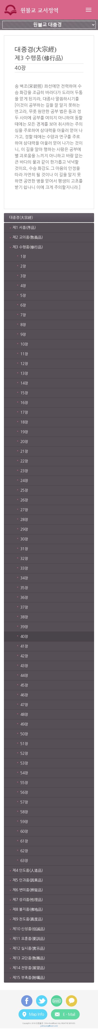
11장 (24, 354)
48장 (24, 714)
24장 (24, 480)
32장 (24, 558)
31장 (24, 549)
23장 (24, 471)
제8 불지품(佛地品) (28, 909)
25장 (24, 490)
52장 (24, 753)
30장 (24, 539)
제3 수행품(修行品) (28, 247)
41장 (24, 646)
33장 (24, 568)
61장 (24, 841)
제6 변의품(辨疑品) (28, 890)
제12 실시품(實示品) (29, 948)
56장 (24, 792)
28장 (24, 519)
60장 (24, 831)
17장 (24, 412)
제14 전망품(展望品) (29, 968)
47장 (24, 705)
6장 (23, 305)
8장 (23, 325)
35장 (24, 588)
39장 (24, 627)
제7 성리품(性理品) (28, 899)
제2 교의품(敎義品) (28, 237)
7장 (23, 315)
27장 (24, 510)
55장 (24, 783)
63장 (24, 861)
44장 (24, 675)
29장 (24, 529)
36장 (24, 597)
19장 (24, 432)
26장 (24, 500)
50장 (24, 734)
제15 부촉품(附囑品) (29, 977)
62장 (24, 851)
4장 (23, 286)
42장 (24, 656)
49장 (24, 724)
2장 (23, 266)
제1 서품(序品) (24, 227)
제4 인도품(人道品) (28, 870)
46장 (24, 695)
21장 (24, 451)
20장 (24, 441)
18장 (24, 422)
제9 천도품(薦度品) (28, 919)
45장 (24, 685)
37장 (24, 607)
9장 (23, 334)
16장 (24, 403)
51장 (24, 744)
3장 (23, 276)
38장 (24, 617)
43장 (24, 666)
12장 (24, 364)
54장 (24, 773)
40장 (24, 636)
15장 (24, 393)
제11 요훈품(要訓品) (29, 938)
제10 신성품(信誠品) (29, 929)
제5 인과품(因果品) (28, 880)
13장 (24, 373)
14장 (24, 383)
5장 (23, 295)
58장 (24, 812)
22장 (24, 461)
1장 (23, 256)
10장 (24, 344)
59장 (24, 822)
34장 (24, 578)
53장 (24, 763)
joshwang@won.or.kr (49, 1026)
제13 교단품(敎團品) (29, 958)
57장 (24, 802)
